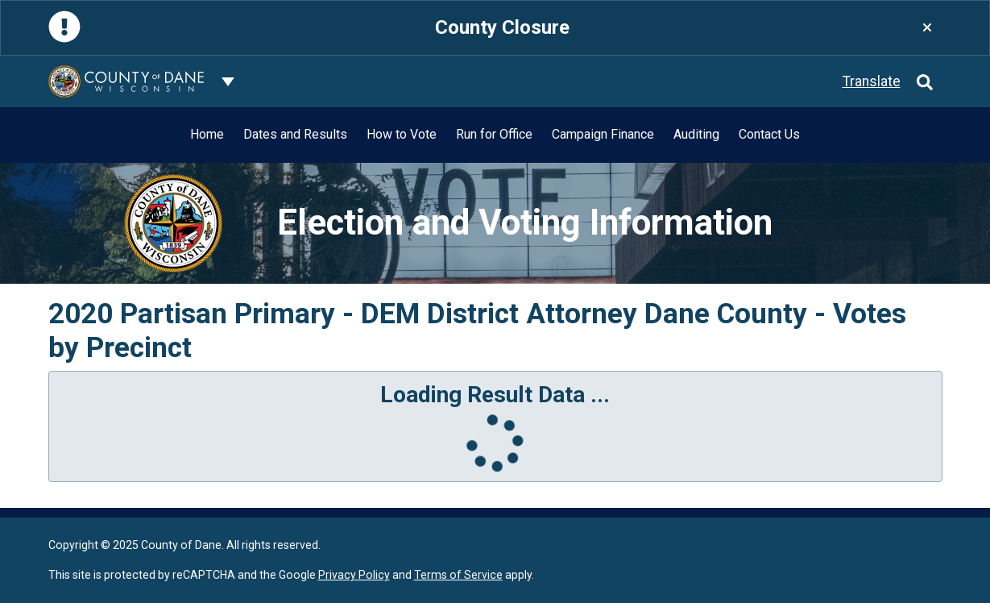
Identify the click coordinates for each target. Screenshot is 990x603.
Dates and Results (295, 134)
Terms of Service (458, 574)
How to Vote (402, 134)
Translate (872, 81)
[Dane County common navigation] (228, 81)
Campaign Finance (603, 134)
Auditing (696, 134)
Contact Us (769, 134)
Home (207, 134)
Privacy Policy (354, 574)
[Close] (927, 27)
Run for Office (494, 134)
